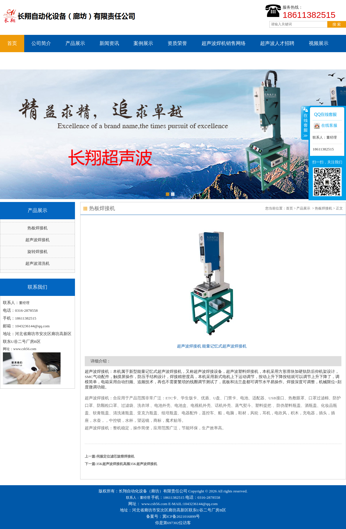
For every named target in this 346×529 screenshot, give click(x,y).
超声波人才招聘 (277, 43)
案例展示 (143, 43)
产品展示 (75, 43)
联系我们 (17, 60)
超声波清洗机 (37, 263)
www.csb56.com (155, 504)
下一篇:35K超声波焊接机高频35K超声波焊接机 (121, 464)
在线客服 (325, 126)
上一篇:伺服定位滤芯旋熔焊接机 (109, 456)
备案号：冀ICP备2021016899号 (173, 516)
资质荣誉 (177, 43)
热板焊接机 (37, 228)
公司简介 (41, 43)
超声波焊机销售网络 (224, 43)
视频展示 (318, 43)
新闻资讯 (109, 43)
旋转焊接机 (37, 252)
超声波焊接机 (37, 240)
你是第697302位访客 (173, 523)
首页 (12, 43)
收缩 (305, 123)
